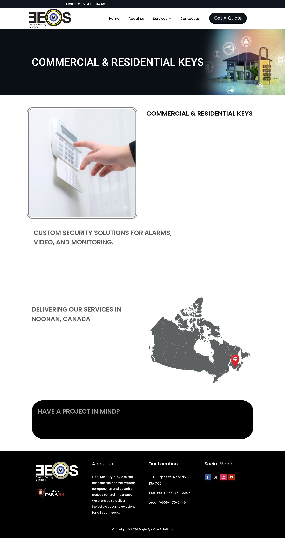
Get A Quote (228, 18)
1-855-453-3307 (177, 493)
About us (136, 18)
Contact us (190, 18)
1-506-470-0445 (90, 3)
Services (160, 18)
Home (114, 18)
